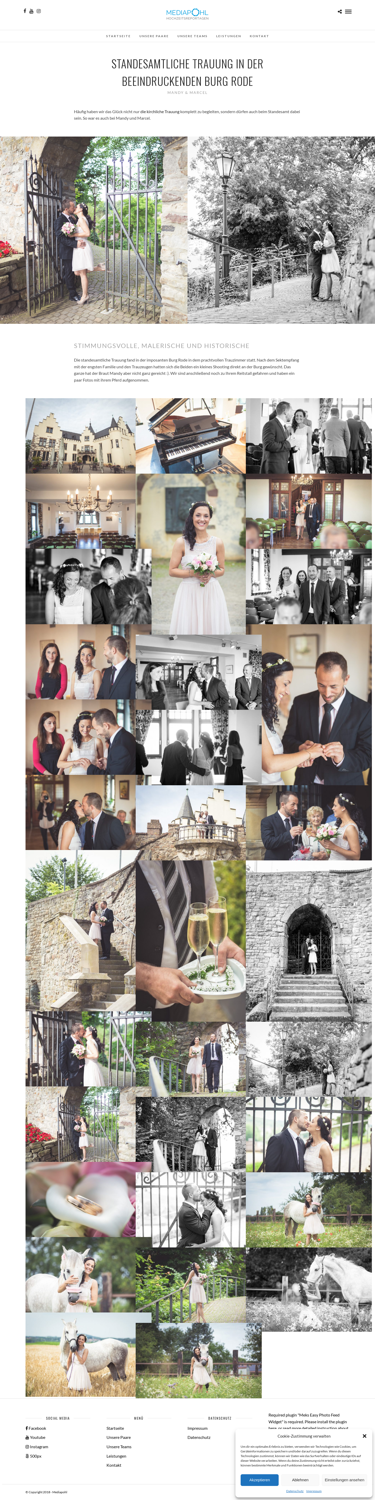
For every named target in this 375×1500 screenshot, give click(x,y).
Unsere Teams (192, 36)
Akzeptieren (259, 1480)
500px (33, 1455)
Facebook (36, 1428)
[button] (364, 1436)
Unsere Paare (154, 36)
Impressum (314, 1491)
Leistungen (228, 36)
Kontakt (259, 36)
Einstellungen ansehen (344, 1480)
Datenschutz (295, 1491)
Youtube (35, 1437)
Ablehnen (300, 1480)
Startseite (118, 36)
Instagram (37, 1446)
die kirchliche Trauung (159, 111)
